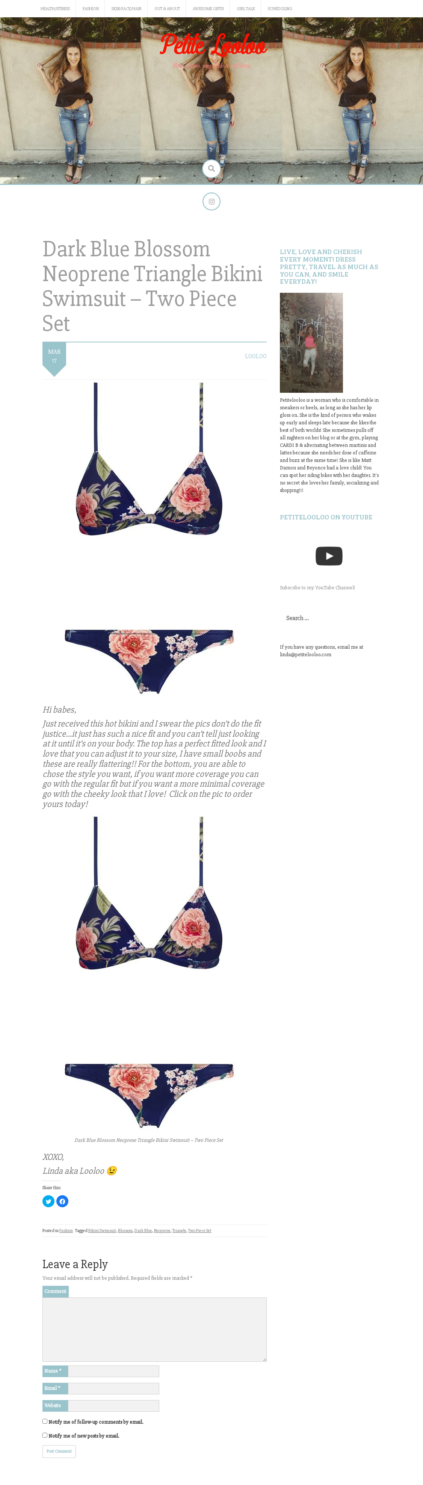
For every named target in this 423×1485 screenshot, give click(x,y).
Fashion (91, 9)
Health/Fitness (55, 9)
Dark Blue (143, 1231)
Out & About (167, 9)
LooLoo (256, 357)
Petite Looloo (211, 46)
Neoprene (162, 1231)
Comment (55, 1292)
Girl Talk (246, 9)
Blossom (125, 1231)
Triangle (179, 1231)
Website (52, 1406)
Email (52, 1389)
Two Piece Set (200, 1231)
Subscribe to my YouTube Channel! (317, 588)
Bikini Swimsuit (102, 1231)
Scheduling (280, 9)
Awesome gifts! (208, 9)
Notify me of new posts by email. (83, 1437)
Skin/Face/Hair (127, 9)
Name (52, 1371)
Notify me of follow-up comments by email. (95, 1423)
